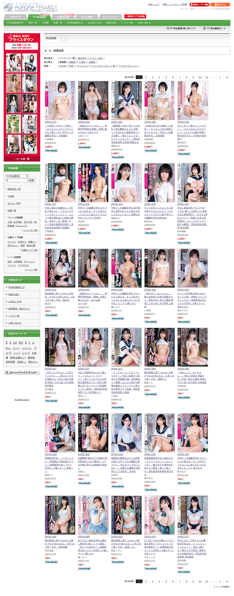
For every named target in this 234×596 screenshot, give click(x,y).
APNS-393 (183, 454)
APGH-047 (150, 537)
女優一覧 (57, 22)
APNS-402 (150, 204)
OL (35, 222)
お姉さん (22, 242)
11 (206, 77)
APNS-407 (50, 122)
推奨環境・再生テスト (19, 308)
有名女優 (31, 245)
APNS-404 (84, 204)
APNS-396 (150, 369)
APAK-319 (150, 454)
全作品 (62, 66)
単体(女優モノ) (18, 357)
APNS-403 (117, 204)
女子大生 (28, 222)
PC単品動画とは (75, 22)
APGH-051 (183, 290)
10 (200, 77)
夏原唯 (31, 357)
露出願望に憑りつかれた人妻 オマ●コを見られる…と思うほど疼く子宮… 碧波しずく (126, 543)
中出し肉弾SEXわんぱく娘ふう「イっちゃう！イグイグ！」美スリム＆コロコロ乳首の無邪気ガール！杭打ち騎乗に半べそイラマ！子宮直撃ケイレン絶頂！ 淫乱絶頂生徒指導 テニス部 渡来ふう (92, 382)
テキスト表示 (96, 58)
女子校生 (17, 222)
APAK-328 (117, 122)
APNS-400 (84, 290)
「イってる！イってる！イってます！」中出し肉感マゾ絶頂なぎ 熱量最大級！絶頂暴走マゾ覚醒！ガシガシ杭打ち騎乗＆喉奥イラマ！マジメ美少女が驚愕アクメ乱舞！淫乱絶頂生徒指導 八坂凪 (125, 382)
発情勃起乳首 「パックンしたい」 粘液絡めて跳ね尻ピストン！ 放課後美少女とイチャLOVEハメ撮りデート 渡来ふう (59, 465)
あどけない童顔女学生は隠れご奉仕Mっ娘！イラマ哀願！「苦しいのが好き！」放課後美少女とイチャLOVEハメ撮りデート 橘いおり (93, 547)
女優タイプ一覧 (29, 250)
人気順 (45, 22)
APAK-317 (183, 537)
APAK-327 (50, 204)
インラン (11, 242)
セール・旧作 (14, 203)
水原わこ (22, 361)
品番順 (92, 62)
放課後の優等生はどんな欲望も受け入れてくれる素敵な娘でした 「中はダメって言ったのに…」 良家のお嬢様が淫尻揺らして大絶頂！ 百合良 (125, 465)
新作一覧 (32, 22)
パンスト (11, 265)
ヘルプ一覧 (127, 22)
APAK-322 (84, 369)
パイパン (27, 348)
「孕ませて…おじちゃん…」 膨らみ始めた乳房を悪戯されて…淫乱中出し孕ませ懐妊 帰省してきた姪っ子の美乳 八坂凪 (158, 300)
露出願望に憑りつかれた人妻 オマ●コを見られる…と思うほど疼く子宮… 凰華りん (159, 375)
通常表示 (82, 58)
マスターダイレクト (128, 66)
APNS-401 (50, 290)
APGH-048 (84, 537)
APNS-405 (150, 122)
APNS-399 (117, 290)
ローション (29, 261)
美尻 (22, 245)
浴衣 (9, 261)
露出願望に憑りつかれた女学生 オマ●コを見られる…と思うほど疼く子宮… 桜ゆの (60, 296)
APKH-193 (183, 122)
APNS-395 (183, 369)
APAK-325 (183, 204)
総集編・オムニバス (17, 225)
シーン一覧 (31, 269)
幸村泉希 (10, 361)
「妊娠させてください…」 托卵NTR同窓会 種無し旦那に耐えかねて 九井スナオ (92, 129)
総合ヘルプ (153, 4)
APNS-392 (50, 537)
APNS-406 (84, 122)
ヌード (16, 348)
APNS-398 (150, 290)
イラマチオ (23, 265)
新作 (71, 66)
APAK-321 (117, 369)
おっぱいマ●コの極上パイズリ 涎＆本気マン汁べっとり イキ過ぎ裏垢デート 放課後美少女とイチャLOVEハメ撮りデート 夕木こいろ (159, 547)
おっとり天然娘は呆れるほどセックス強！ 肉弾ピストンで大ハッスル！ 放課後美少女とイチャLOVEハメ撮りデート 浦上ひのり (191, 300)
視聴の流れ (111, 22)
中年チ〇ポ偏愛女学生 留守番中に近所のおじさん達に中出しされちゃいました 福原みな (125, 211)
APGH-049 (117, 454)
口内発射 (17, 261)
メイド (16, 353)
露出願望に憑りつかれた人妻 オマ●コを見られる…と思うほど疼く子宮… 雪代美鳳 (60, 543)
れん (8, 348)
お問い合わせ (144, 22)
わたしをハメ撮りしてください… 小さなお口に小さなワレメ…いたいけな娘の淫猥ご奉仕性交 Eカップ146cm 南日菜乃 (191, 132)
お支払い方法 (94, 22)
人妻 (9, 222)
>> (227, 77)
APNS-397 (50, 369)
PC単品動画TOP (15, 22)
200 (15, 343)
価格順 (72, 62)
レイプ (26, 352)
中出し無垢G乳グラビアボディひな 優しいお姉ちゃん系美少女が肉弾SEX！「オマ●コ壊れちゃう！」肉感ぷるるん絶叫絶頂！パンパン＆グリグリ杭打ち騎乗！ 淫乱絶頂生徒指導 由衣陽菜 (192, 218)
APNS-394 (84, 454)
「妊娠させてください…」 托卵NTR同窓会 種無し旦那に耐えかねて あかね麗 (92, 296)
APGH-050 (50, 454)
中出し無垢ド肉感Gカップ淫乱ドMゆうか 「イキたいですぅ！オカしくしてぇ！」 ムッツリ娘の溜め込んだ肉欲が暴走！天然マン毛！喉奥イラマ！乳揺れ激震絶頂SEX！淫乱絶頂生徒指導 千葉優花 (59, 218)
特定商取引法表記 (22, 400)
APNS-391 (117, 537)
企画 (34, 353)
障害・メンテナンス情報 (175, 4)
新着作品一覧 (14, 189)
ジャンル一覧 (30, 230)
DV (21, 342)
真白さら (33, 361)
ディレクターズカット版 (103, 66)
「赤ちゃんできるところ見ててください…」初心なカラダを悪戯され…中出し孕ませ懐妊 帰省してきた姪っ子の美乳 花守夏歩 (59, 379)
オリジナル (82, 66)
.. (213, 77)
